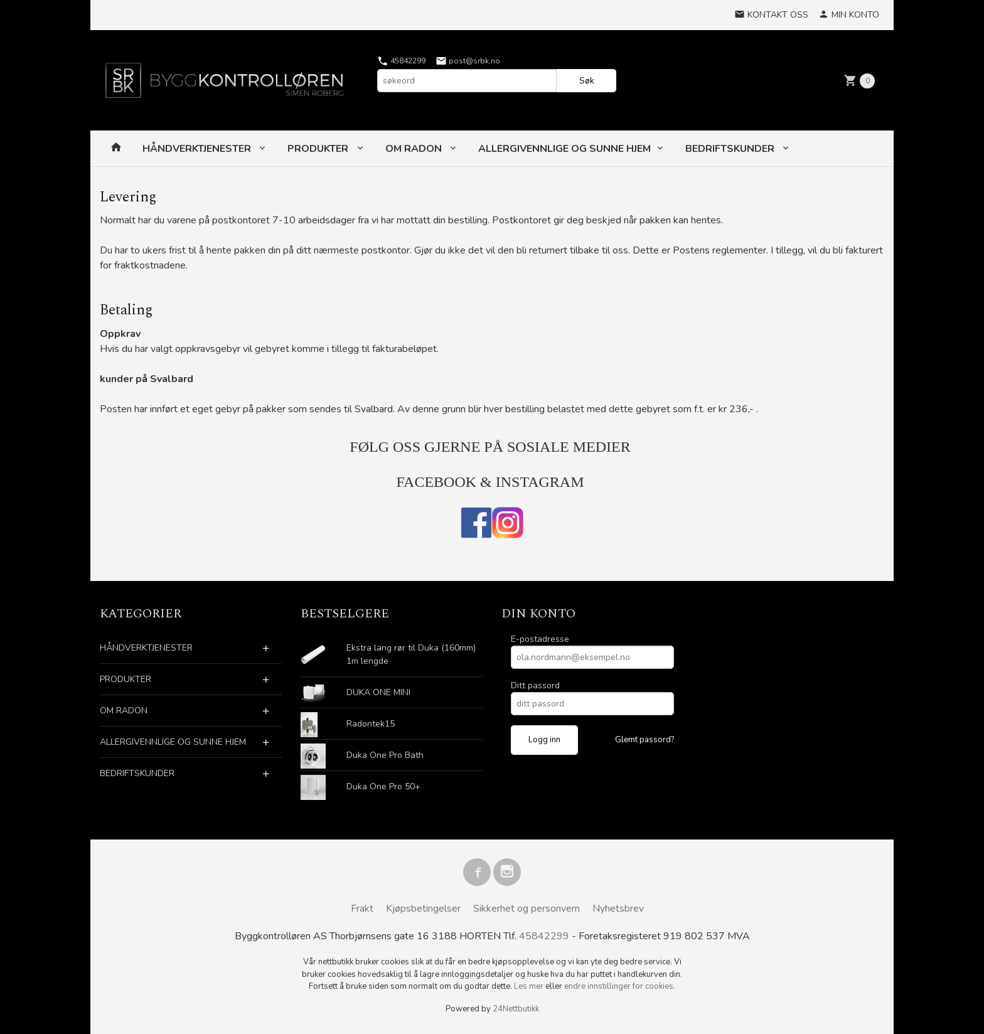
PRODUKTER (319, 149)
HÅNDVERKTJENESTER (198, 149)
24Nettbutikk (516, 1009)
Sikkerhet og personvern (526, 908)
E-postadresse (540, 639)
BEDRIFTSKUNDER (731, 149)
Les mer (529, 986)
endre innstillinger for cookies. (619, 986)
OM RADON (414, 149)
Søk (586, 81)
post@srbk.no (468, 61)
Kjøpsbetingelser (423, 908)
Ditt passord (535, 685)
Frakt (362, 908)
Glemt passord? (644, 739)
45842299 (401, 61)
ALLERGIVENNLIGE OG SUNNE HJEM (564, 149)
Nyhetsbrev (618, 908)
